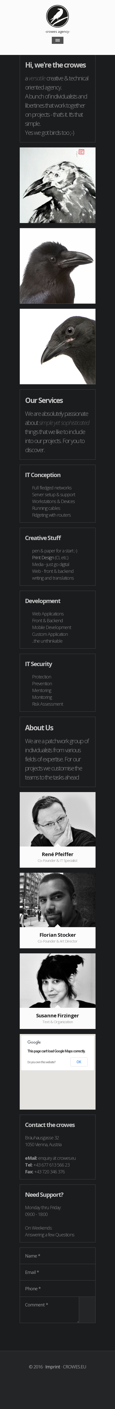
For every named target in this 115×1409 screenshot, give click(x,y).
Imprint (52, 1367)
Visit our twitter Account (52, 1379)
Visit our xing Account (63, 1379)
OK (79, 1062)
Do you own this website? (42, 1062)
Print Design (43, 557)
